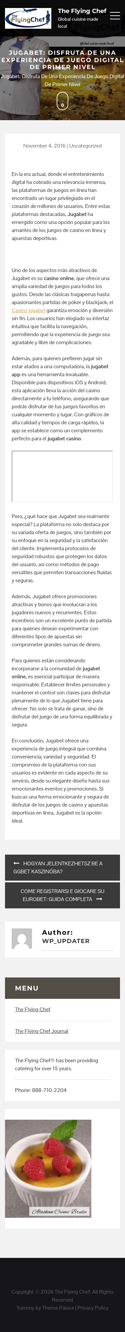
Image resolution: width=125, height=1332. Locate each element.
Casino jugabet (28, 310)
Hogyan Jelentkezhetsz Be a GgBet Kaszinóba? (58, 867)
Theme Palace (58, 1307)
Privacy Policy (92, 1307)
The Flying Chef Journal (41, 1031)
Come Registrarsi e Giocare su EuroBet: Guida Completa (63, 895)
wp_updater (66, 941)
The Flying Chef (82, 11)
